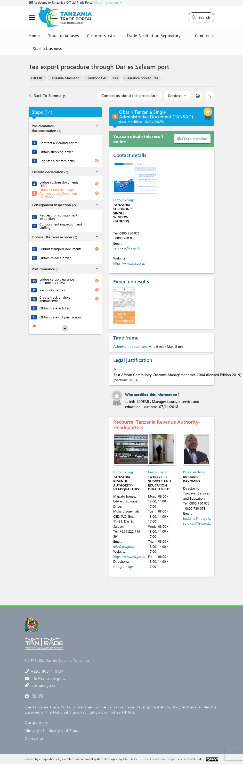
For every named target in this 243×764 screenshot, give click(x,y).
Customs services (102, 35)
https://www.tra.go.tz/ (129, 263)
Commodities (96, 77)
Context (177, 95)
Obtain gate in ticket (54, 308)
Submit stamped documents (60, 248)
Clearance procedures (141, 77)
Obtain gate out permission (60, 317)
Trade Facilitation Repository (154, 35)
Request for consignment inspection (58, 216)
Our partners (36, 722)
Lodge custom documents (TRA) (58, 183)
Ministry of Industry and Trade (52, 730)
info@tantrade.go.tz (47, 678)
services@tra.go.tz (127, 248)
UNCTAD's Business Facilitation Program (150, 759)
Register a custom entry (57, 160)
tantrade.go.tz (42, 685)
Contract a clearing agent (58, 142)
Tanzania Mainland (64, 77)
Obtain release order (55, 257)
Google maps (123, 566)
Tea (115, 77)
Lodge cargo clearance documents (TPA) (56, 280)
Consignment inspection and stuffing (60, 225)
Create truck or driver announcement (55, 299)
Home (34, 35)
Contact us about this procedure (129, 95)
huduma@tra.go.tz (197, 518)
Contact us (205, 35)
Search (201, 17)
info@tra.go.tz (123, 546)
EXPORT (37, 77)
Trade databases (63, 35)
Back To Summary (47, 95)
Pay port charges (52, 290)
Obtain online (192, 138)
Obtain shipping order (56, 151)
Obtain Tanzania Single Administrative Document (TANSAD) (58, 193)
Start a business (47, 48)
